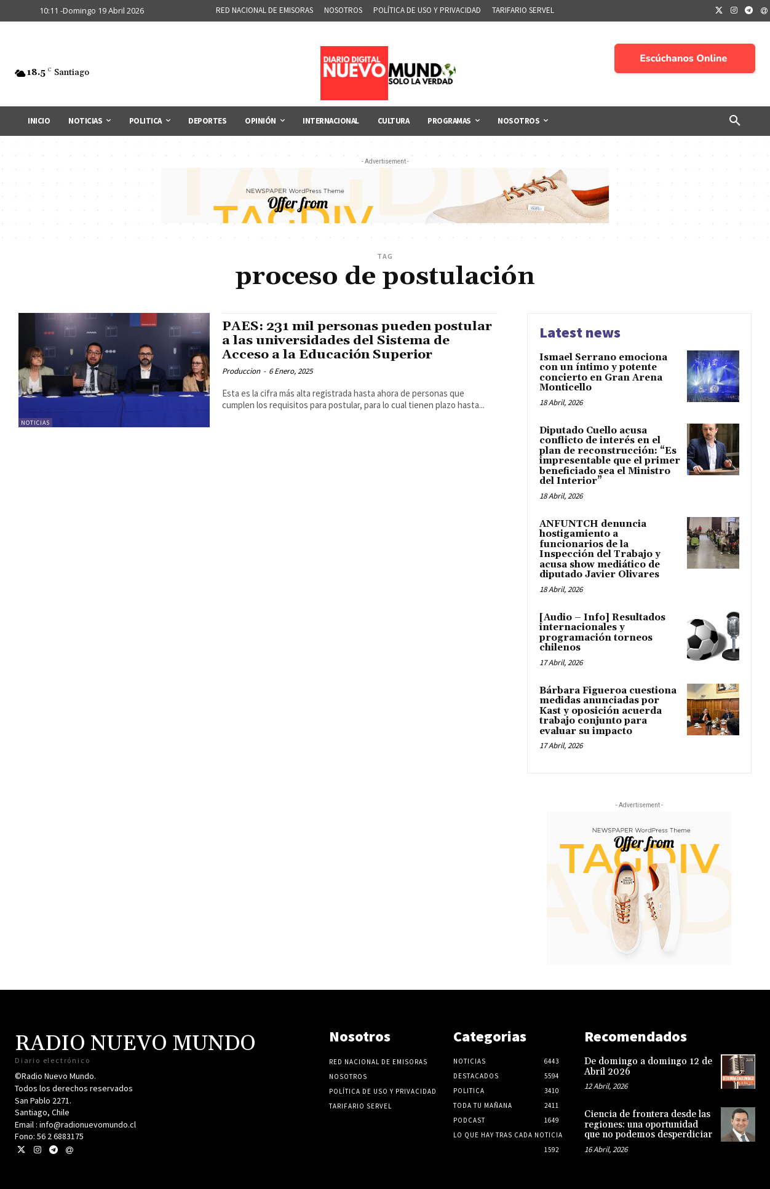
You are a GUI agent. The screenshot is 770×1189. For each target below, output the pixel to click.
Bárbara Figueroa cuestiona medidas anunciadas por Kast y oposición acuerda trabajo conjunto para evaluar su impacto (608, 711)
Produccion (241, 371)
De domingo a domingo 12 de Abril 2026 (648, 1067)
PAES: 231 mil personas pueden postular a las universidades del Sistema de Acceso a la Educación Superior (357, 340)
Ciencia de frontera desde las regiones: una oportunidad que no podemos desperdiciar (648, 1124)
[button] (735, 121)
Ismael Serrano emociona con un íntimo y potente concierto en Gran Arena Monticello (603, 373)
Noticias (35, 423)
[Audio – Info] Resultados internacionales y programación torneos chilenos (602, 633)
